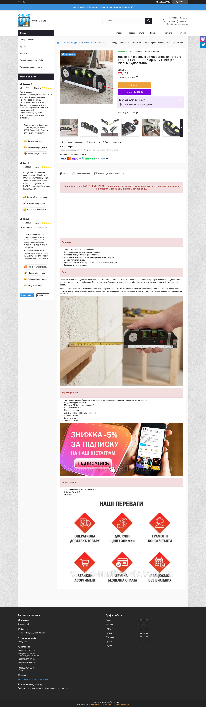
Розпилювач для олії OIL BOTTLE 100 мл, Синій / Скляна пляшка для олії (36, 186)
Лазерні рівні (89, 43)
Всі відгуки (42, 295)
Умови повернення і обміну (32, 60)
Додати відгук (27, 295)
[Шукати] (148, 21)
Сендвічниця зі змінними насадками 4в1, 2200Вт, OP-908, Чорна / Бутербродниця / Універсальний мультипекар (36, 176)
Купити (134, 85)
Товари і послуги (136, 33)
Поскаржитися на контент (97, 704)
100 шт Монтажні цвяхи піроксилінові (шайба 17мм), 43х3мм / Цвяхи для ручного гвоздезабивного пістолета (36, 255)
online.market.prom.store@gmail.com (33, 679)
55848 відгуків (164, 2)
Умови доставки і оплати (31, 67)
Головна (118, 33)
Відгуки (23, 53)
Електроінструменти (73, 43)
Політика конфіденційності (119, 704)
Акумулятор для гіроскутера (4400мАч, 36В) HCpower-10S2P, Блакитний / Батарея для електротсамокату (36, 129)
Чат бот (182, 33)
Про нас (153, 33)
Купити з (134, 92)
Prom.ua (116, 702)
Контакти (168, 33)
